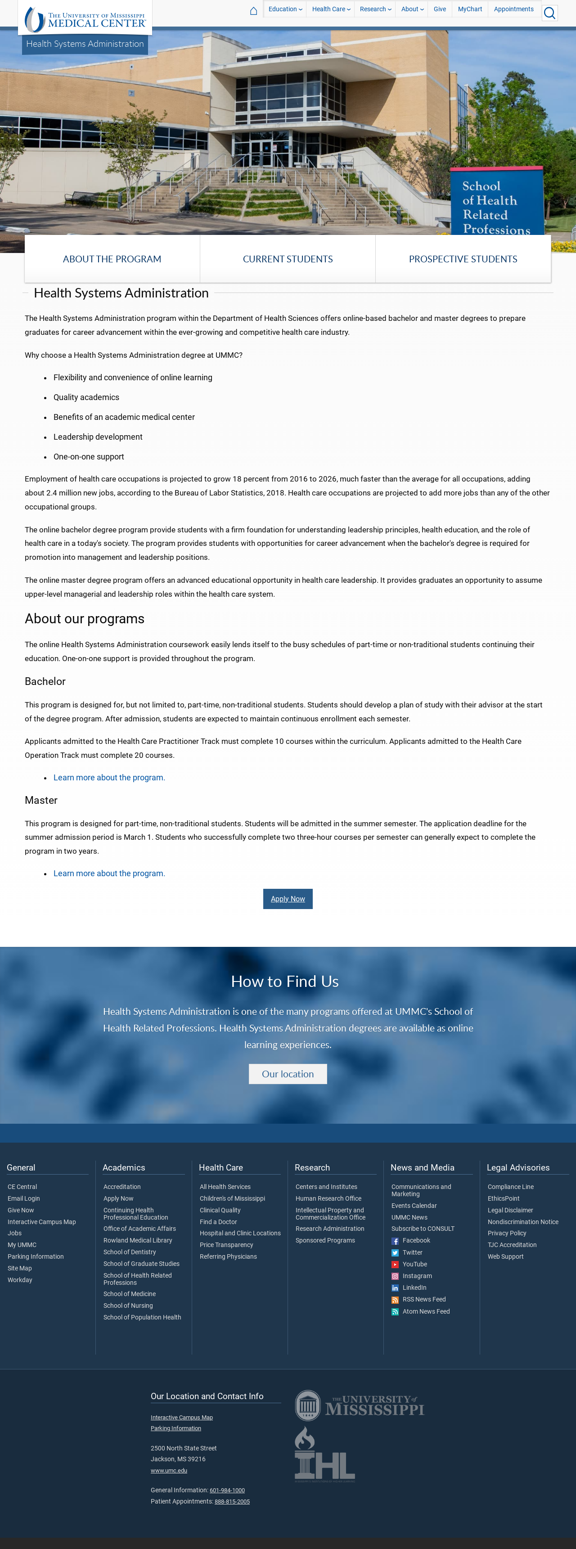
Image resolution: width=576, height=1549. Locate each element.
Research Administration (330, 1240)
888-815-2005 (232, 1512)
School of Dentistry (130, 1263)
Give (440, 13)
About (409, 13)
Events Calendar (414, 1216)
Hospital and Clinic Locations (240, 1244)
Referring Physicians (228, 1268)
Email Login (24, 1210)
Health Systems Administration (85, 43)
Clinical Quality (220, 1221)
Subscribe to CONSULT (423, 1240)
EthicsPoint (504, 1210)
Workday (20, 1291)
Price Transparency (226, 1256)
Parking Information (36, 1268)
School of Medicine (130, 1305)
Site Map (20, 1279)
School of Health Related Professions (138, 1290)
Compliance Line (511, 1198)
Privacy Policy (507, 1244)
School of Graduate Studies (142, 1275)
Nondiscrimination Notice (523, 1233)
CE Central (22, 1198)
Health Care (328, 13)
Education (283, 13)
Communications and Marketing (421, 1202)
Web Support (506, 1268)
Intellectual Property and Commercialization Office (330, 1225)
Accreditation (122, 1198)
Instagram (412, 1287)
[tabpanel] (288, 141)
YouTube (409, 1275)
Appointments (514, 13)
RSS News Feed (419, 1311)
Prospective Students (463, 258)
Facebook (411, 1252)
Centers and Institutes (326, 1198)
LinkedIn (409, 1299)
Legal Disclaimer (510, 1221)
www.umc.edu (169, 1481)
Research (373, 13)
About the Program (112, 258)
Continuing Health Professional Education (136, 1225)
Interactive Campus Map (42, 1233)
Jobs (15, 1244)
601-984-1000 (227, 1501)
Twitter (407, 1263)
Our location (288, 1084)
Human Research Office (328, 1210)
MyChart (470, 13)
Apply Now (288, 909)
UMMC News (410, 1228)
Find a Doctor (218, 1233)
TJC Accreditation (512, 1256)
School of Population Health (142, 1329)
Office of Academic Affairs (140, 1240)
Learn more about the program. (110, 788)
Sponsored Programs (325, 1252)
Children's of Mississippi (232, 1210)
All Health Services (225, 1198)
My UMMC (22, 1256)
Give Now (21, 1221)
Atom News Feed (421, 1322)
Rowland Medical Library (138, 1252)
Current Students (288, 258)
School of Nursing (128, 1317)
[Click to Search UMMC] (550, 13)
